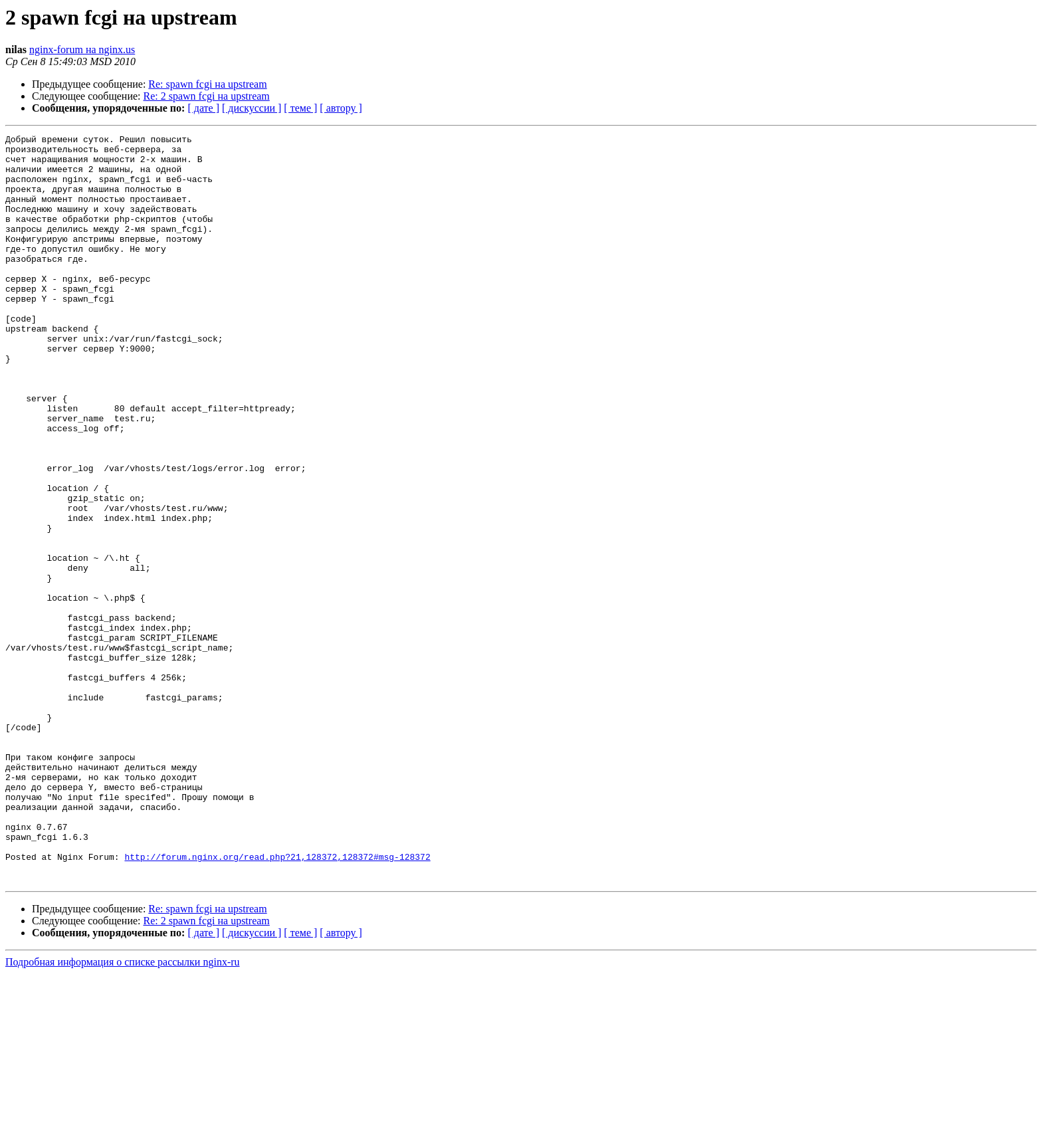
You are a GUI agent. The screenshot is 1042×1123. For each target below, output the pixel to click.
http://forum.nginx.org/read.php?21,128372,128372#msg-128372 (277, 1002)
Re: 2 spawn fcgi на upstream (207, 96)
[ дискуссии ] (251, 108)
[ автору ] (341, 108)
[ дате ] (203, 108)
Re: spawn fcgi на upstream (207, 84)
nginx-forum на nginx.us (82, 49)
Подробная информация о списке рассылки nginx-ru (122, 1111)
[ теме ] (300, 108)
